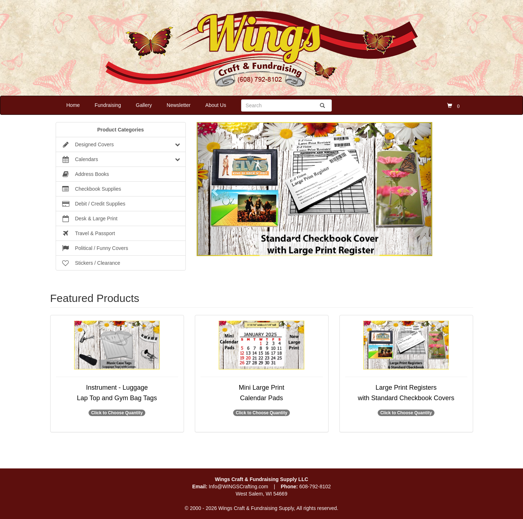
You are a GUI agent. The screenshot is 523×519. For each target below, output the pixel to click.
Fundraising (108, 105)
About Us (215, 105)
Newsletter (178, 105)
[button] (214, 189)
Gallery (144, 105)
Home (73, 105)
